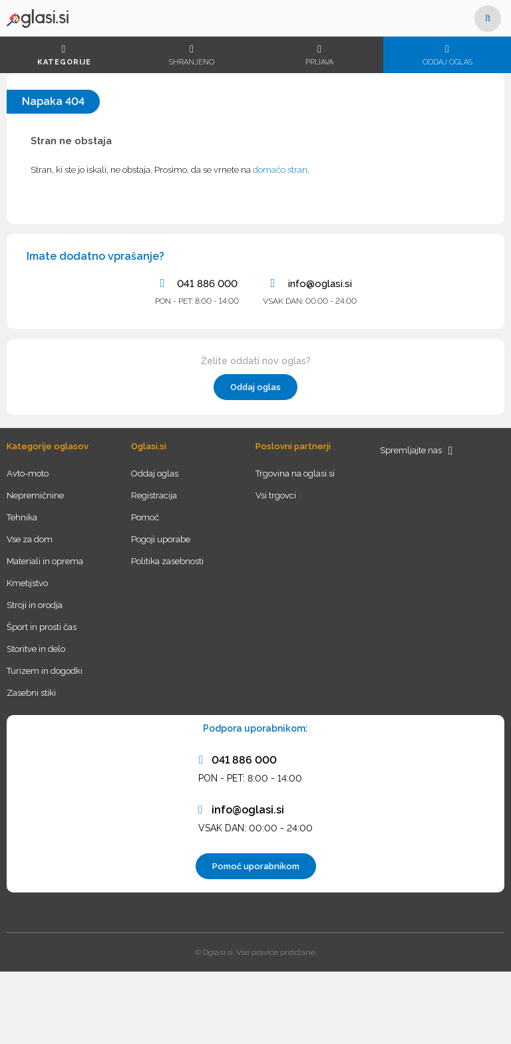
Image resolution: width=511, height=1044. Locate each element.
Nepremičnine (35, 495)
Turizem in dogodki (45, 671)
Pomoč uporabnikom (255, 866)
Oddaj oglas (447, 55)
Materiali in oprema (45, 561)
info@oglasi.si (309, 283)
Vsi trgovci (276, 495)
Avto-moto (28, 473)
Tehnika (22, 517)
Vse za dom (30, 539)
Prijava (319, 55)
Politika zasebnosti (167, 561)
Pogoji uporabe (160, 539)
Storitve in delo (36, 649)
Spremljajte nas (416, 450)
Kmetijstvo (27, 583)
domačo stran (280, 170)
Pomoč (145, 517)
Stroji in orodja (35, 605)
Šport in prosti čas (42, 627)
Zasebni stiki (31, 693)
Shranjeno (192, 55)
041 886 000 (197, 283)
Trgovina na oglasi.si (295, 473)
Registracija (154, 495)
